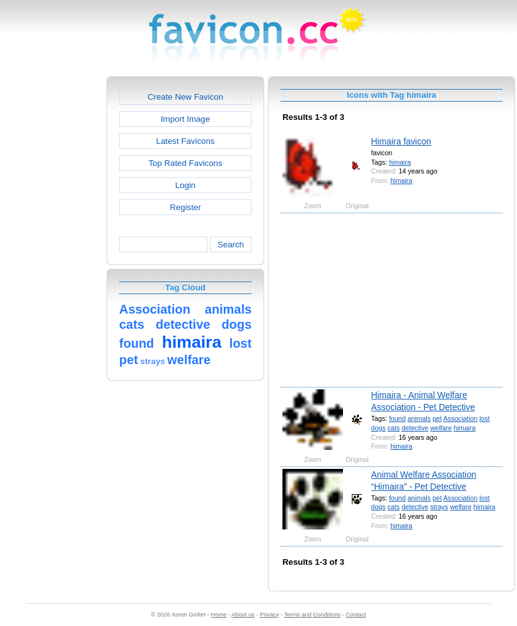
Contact (356, 614)
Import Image (185, 119)
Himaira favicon (401, 141)
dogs (378, 428)
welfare (440, 428)
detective (415, 428)
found (397, 418)
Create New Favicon (185, 97)
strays (439, 507)
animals (419, 418)
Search (231, 244)
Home (219, 614)
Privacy (269, 614)
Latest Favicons (185, 141)
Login (185, 185)
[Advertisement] (52, 265)
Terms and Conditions (312, 614)
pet (437, 418)
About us (243, 614)
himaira (400, 162)
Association (460, 418)
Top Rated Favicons (185, 163)
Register (185, 207)
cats (394, 428)
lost (484, 418)
